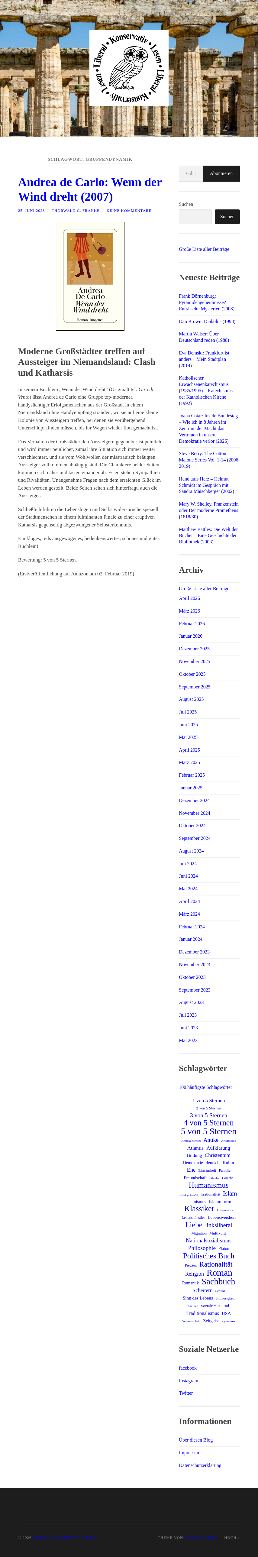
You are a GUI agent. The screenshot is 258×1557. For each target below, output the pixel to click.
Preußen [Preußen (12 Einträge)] (191, 1265)
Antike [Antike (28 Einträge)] (211, 1140)
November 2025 (194, 661)
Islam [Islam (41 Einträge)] (230, 1193)
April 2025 (189, 750)
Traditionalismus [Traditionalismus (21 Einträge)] (202, 1313)
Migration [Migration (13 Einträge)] (199, 1233)
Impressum (189, 1452)
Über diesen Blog (196, 1439)
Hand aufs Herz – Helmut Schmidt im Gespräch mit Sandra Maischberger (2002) (206, 485)
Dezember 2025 (194, 648)
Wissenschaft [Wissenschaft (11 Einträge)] (191, 1321)
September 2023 (194, 989)
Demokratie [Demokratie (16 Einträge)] (193, 1162)
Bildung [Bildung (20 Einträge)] (194, 1155)
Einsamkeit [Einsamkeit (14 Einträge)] (207, 1170)
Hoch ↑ (232, 1538)
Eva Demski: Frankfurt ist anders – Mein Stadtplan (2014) (204, 359)
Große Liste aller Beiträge (204, 249)
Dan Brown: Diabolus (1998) (207, 321)
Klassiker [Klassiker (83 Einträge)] (199, 1208)
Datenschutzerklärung (200, 1465)
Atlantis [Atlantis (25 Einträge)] (195, 1148)
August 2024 (191, 850)
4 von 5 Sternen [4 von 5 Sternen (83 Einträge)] (209, 1123)
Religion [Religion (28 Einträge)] (194, 1274)
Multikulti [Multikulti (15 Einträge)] (217, 1233)
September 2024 (194, 838)
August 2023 (191, 1002)
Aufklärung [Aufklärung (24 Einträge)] (218, 1148)
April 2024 (189, 901)
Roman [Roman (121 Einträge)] (219, 1272)
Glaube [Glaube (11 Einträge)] (214, 1178)
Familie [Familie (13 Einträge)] (225, 1170)
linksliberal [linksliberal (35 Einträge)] (218, 1225)
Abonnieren (221, 173)
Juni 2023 (188, 1027)
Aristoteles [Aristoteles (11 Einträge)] (228, 1140)
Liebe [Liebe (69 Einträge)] (193, 1224)
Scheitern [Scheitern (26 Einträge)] (202, 1290)
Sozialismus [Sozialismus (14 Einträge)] (210, 1305)
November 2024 (194, 813)
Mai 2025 (188, 737)
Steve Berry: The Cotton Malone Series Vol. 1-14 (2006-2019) (209, 460)
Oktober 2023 (192, 977)
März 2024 (189, 914)
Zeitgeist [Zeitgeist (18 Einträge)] (211, 1320)
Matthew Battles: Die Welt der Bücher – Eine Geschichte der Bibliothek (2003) (208, 536)
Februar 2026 (192, 623)
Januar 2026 (190, 636)
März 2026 (189, 610)
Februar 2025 (192, 775)
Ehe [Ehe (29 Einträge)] (191, 1170)
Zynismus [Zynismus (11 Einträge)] (228, 1321)
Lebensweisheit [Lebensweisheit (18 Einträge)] (222, 1217)
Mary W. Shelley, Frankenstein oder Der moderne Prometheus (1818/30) (209, 510)
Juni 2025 (188, 724)
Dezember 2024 (194, 800)
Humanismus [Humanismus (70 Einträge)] (209, 1185)
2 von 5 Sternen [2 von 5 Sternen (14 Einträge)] (208, 1108)
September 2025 (194, 686)
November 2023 (194, 964)
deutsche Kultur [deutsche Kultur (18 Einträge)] (220, 1162)
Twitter (186, 1393)
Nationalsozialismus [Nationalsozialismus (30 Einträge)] (208, 1240)
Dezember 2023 (194, 951)
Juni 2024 (188, 876)
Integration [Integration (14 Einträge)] (189, 1194)
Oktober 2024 (192, 825)
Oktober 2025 (192, 674)
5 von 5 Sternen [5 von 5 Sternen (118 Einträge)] (209, 1131)
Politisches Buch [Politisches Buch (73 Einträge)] (208, 1255)
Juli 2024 (188, 863)
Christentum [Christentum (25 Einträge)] (218, 1155)
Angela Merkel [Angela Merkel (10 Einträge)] (191, 1140)
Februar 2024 (192, 926)
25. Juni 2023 (31, 211)
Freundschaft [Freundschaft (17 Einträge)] (195, 1177)
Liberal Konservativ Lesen (65, 1538)
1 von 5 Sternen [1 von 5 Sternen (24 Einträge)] (208, 1100)
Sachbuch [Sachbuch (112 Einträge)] (218, 1281)
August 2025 (191, 699)
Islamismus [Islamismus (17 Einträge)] (196, 1201)
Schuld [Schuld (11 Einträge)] (220, 1291)
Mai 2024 (188, 888)
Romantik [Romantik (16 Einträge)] (190, 1282)
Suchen (186, 204)
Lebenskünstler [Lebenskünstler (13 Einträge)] (193, 1217)
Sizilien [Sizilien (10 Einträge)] (193, 1306)
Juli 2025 (188, 711)
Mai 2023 (188, 1040)
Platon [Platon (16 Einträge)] (223, 1248)
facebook (188, 1368)
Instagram (188, 1380)
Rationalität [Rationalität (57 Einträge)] (215, 1264)
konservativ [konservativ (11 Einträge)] (225, 1210)
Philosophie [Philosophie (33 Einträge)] (202, 1248)
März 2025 (189, 762)
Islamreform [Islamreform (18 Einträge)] (220, 1201)
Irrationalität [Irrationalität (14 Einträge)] (210, 1194)
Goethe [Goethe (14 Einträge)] (228, 1178)
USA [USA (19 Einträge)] (226, 1313)
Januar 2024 (190, 939)
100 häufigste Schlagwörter (205, 1087)
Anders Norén (201, 1538)
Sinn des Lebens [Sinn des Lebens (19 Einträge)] (198, 1297)
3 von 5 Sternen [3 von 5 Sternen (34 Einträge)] (208, 1115)
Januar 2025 (190, 787)
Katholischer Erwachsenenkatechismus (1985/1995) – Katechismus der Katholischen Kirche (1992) (206, 390)
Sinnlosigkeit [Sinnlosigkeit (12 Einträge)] (225, 1298)
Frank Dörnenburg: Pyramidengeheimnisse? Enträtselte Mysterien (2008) (206, 302)
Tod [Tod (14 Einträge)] (226, 1305)
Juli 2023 (188, 1015)
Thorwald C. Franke (75, 211)
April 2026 (189, 598)
